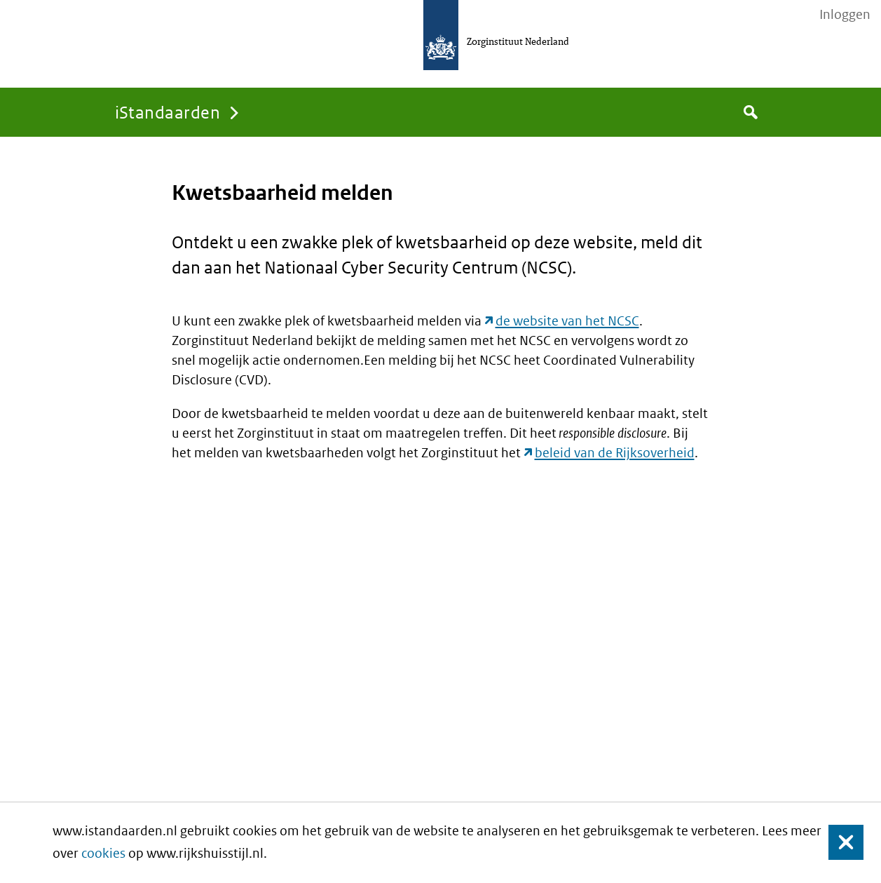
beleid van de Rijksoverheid (615, 453)
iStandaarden (168, 112)
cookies (103, 853)
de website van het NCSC (567, 321)
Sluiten (839, 843)
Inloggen (844, 14)
